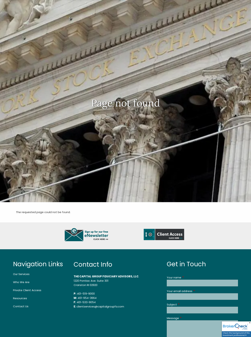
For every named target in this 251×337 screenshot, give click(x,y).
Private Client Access (27, 290)
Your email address (193, 291)
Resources (20, 298)
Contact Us (20, 306)
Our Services (21, 274)
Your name (188, 277)
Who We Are (21, 282)
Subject (185, 304)
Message (186, 318)
